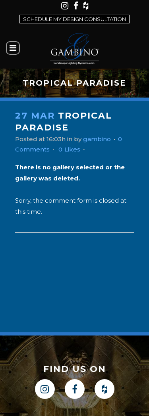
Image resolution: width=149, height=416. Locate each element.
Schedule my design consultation (74, 19)
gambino (97, 139)
